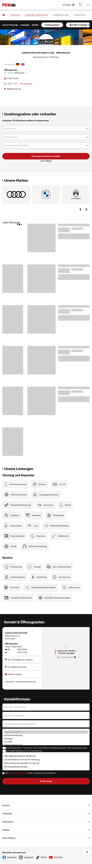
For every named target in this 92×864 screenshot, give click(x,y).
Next (86, 209)
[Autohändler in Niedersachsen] (36, 15)
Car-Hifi (46, 741)
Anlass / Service (46, 732)
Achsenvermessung (46, 735)
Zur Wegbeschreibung (15, 667)
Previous (80, 209)
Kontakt (35, 25)
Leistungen (25, 25)
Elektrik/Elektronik (46, 745)
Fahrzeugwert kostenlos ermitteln (46, 156)
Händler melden (13, 674)
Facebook (12, 857)
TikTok (44, 857)
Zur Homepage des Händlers (19, 659)
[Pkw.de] (3, 15)
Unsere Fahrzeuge (10, 25)
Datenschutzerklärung (18, 773)
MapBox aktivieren (67, 657)
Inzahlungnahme (52, 25)
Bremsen (46, 738)
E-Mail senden (12, 78)
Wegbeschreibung (14, 89)
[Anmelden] (68, 5)
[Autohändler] (15, 15)
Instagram (28, 857)
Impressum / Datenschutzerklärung (20, 682)
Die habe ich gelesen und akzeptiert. (30, 773)
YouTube (58, 857)
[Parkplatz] (80, 4)
